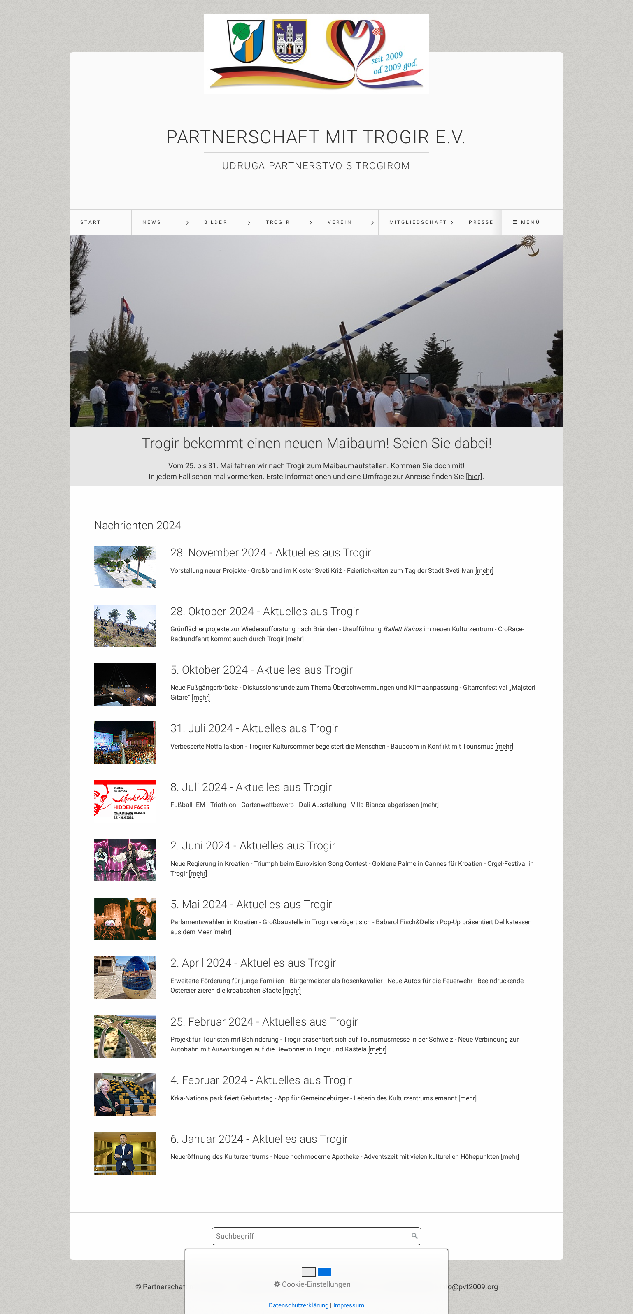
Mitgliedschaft (418, 222)
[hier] (474, 476)
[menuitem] (100, 222)
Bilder (215, 222)
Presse (481, 222)
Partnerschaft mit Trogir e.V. (316, 137)
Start (90, 222)
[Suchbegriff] (316, 1236)
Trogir (278, 222)
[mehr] (484, 570)
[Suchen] (414, 1236)
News (151, 222)
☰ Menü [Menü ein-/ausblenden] (526, 222)
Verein (340, 222)
